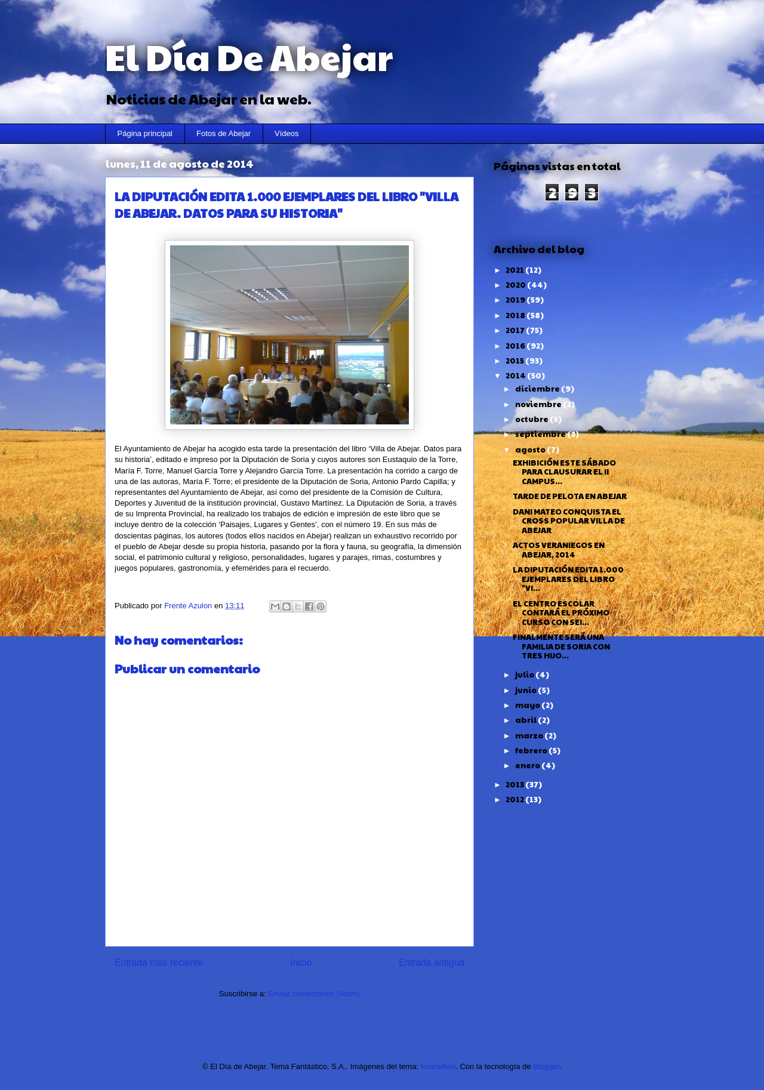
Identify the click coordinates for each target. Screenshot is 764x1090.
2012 (515, 799)
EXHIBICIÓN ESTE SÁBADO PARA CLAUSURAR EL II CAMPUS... (564, 472)
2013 (515, 784)
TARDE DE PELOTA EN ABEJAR (570, 496)
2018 (516, 315)
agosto (531, 449)
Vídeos (286, 133)
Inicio (301, 962)
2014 (516, 375)
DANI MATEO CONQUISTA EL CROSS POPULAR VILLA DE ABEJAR (569, 520)
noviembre (539, 404)
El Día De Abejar (249, 56)
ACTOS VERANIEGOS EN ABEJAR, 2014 (559, 550)
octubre (532, 419)
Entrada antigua (431, 962)
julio (525, 674)
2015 (515, 360)
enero (528, 765)
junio (526, 690)
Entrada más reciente (159, 962)
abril (526, 720)
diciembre (538, 388)
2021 (515, 269)
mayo (528, 705)
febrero (532, 750)
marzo (529, 735)
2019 (516, 299)
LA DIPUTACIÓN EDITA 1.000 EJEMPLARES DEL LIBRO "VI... (568, 578)
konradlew (438, 1066)
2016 (516, 345)
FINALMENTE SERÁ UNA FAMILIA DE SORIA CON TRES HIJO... (561, 646)
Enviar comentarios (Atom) (314, 993)
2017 (516, 330)
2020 (516, 284)
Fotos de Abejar (223, 133)
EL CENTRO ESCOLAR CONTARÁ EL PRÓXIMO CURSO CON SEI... (561, 612)
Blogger (546, 1066)
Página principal (145, 133)
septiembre (541, 434)
